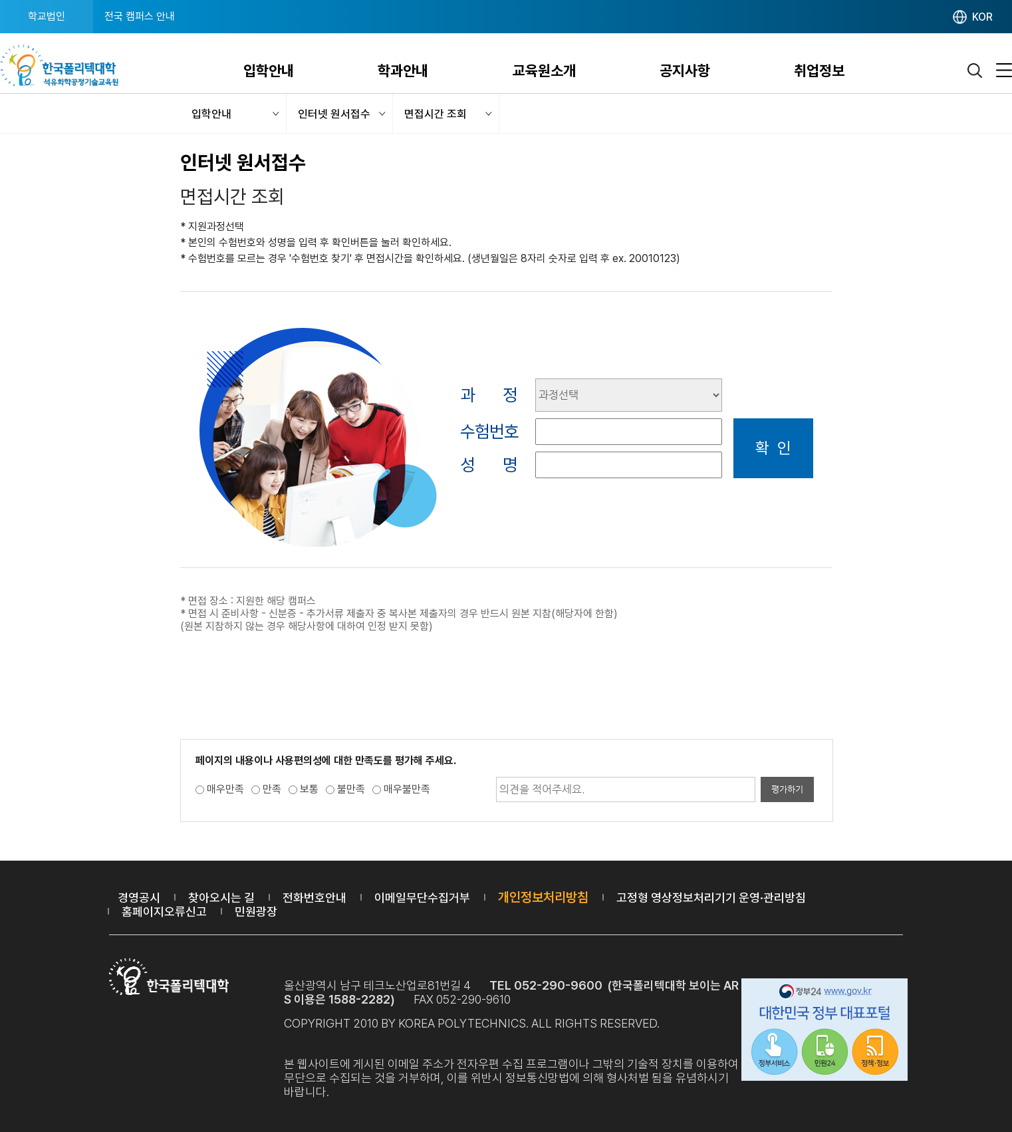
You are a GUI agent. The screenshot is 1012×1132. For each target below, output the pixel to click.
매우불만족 (407, 789)
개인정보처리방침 (543, 897)
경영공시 (139, 898)
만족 (272, 789)
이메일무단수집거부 (422, 898)
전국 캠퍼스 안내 (139, 16)
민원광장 (256, 912)
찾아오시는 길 (221, 898)
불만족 (351, 789)
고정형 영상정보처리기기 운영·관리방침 (711, 898)
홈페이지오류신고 (164, 912)
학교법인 (46, 16)
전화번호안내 (314, 898)
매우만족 (225, 789)
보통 (309, 789)
